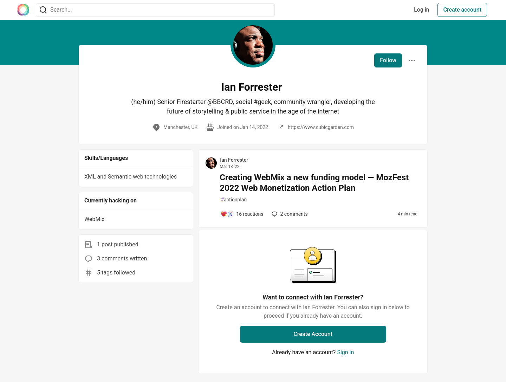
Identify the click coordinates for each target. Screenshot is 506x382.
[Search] (43, 10)
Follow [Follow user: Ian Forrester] (388, 60)
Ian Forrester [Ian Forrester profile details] (234, 160)
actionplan (234, 199)
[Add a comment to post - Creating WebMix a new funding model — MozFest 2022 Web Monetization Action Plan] (241, 214)
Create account (462, 9)
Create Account (312, 334)
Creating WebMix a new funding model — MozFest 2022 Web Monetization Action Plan (314, 183)
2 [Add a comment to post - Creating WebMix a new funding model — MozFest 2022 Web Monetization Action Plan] (288, 214)
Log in (421, 9)
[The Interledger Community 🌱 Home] (23, 10)
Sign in (345, 352)
